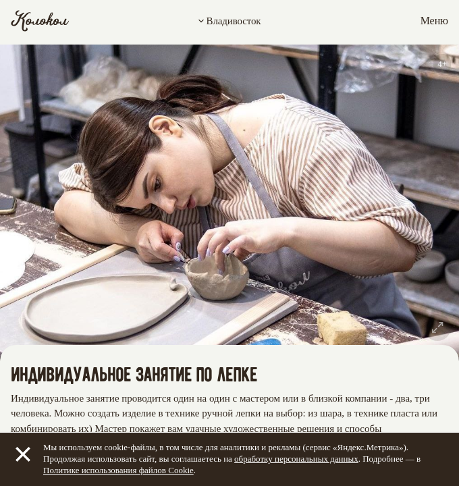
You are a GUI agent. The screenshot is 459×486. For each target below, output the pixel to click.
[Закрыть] (23, 454)
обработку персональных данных (296, 459)
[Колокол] (40, 21)
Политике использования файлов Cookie (118, 470)
